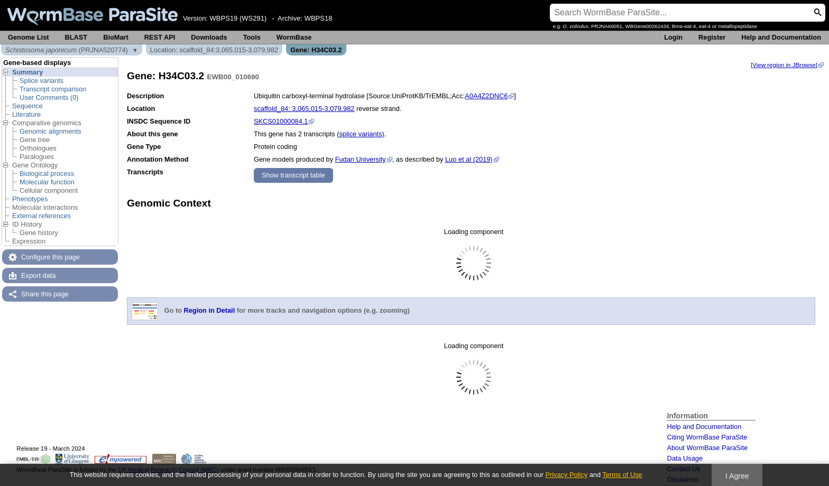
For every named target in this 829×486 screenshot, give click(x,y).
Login (673, 37)
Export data (38, 275)
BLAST (76, 37)
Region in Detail (209, 311)
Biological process (47, 173)
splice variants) (361, 134)
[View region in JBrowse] (784, 65)
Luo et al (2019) (468, 159)
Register (711, 37)
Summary (27, 72)
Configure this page (50, 257)
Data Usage (685, 458)
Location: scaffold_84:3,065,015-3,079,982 (214, 50)
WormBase (294, 37)
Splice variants (41, 81)
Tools (252, 37)
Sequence (27, 106)
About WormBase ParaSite (707, 448)
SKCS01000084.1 (281, 121)
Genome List (28, 37)
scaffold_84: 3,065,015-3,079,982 (304, 109)
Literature (26, 114)
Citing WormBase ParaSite (707, 437)
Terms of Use (622, 475)
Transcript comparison (53, 89)
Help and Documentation (781, 37)
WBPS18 (319, 18)
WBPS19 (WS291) (238, 18)
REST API (160, 37)
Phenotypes (30, 199)
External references (41, 216)
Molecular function (47, 182)
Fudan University (360, 159)
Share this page (45, 294)
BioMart (115, 37)
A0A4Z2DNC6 (486, 96)
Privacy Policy (566, 475)
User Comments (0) (49, 97)
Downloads (209, 37)
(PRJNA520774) (66, 50)
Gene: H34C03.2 (316, 50)
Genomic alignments (50, 131)
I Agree (737, 476)
